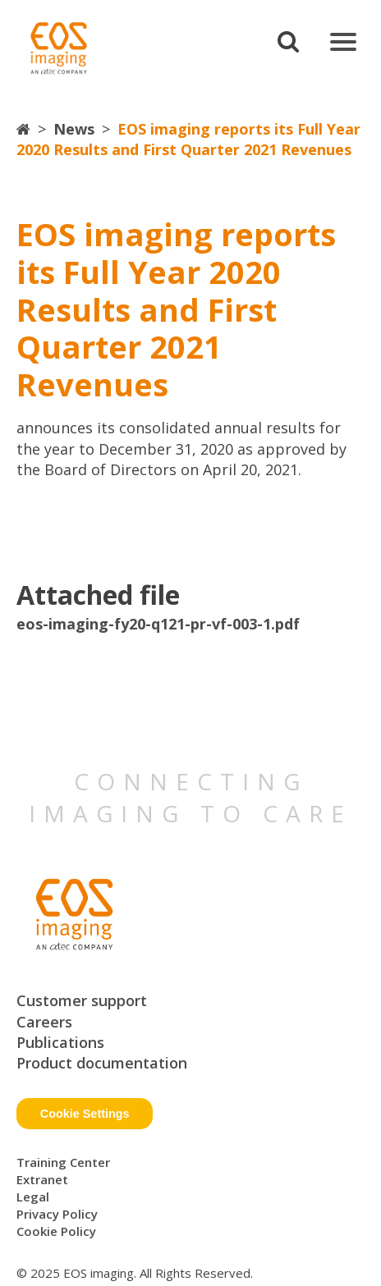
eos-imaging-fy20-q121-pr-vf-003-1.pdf (158, 624)
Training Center (63, 1162)
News (73, 129)
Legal (32, 1196)
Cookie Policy (56, 1231)
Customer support (81, 1000)
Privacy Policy (57, 1214)
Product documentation (101, 1063)
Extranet (42, 1179)
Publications (60, 1042)
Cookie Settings (85, 1113)
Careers (44, 1022)
